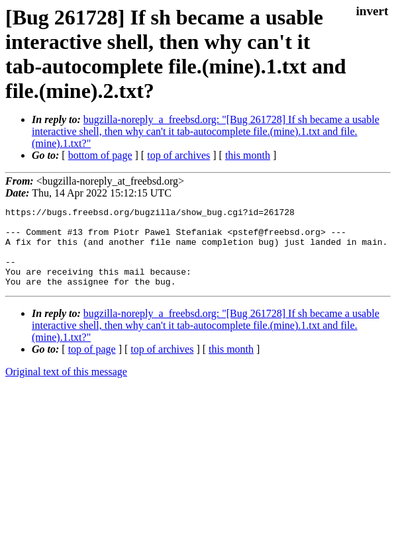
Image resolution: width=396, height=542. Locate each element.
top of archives (178, 155)
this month (247, 155)
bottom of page (100, 155)
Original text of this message (66, 387)
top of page (92, 365)
